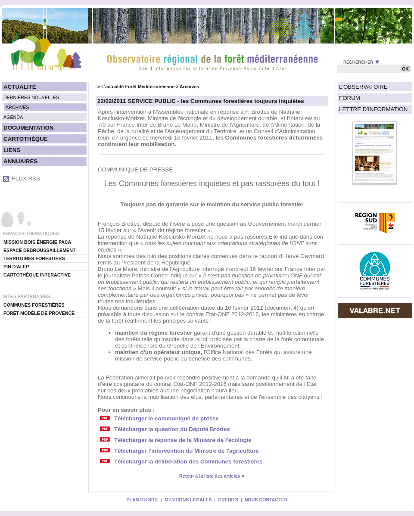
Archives (189, 86)
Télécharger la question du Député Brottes (172, 429)
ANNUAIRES (20, 161)
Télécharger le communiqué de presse (166, 418)
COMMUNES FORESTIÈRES (34, 305)
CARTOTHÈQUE (25, 139)
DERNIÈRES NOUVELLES (31, 97)
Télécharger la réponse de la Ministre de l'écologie (183, 440)
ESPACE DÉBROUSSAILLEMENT (39, 250)
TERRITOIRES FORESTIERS (34, 258)
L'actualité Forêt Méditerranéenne (137, 86)
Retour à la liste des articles (212, 476)
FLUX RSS (26, 178)
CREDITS (228, 499)
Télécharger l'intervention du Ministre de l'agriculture (186, 451)
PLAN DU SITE (142, 499)
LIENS (11, 150)
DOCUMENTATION (28, 127)
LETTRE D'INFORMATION (373, 109)
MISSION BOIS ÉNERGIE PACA (37, 242)
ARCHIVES (17, 107)
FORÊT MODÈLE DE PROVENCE (39, 313)
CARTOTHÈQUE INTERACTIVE (37, 274)
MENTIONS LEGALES (188, 499)
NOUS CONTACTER (266, 499)
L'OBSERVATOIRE (363, 87)
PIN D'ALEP (16, 266)
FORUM (349, 98)
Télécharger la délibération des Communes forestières (188, 461)
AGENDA (13, 117)
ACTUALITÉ (19, 87)
